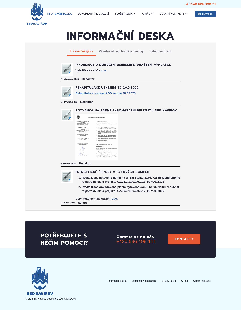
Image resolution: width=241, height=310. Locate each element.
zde (114, 198)
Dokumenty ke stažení (144, 281)
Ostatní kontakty (202, 281)
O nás (184, 281)
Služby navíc (169, 281)
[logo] (36, 14)
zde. (104, 70)
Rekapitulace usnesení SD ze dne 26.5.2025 (105, 93)
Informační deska (117, 281)
